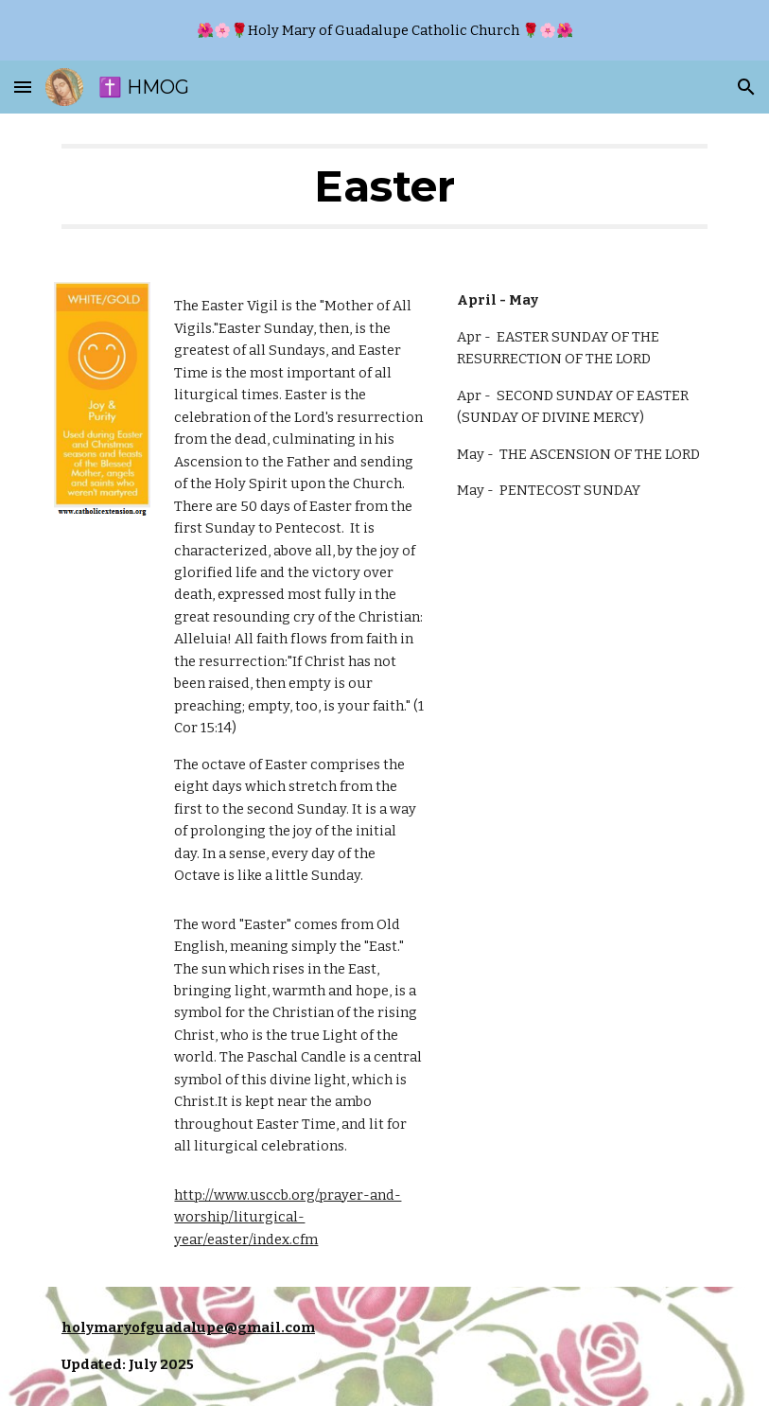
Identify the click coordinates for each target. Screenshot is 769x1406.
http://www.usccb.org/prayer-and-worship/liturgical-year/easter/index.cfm (287, 1217)
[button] (22, 87)
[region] (384, 30)
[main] (384, 186)
